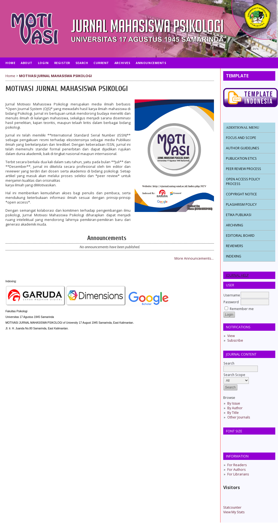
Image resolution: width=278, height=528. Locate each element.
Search (240, 366)
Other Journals (238, 417)
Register (62, 63)
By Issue (233, 403)
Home (10, 63)
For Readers (237, 465)
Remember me (242, 309)
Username (231, 295)
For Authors (236, 469)
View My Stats (233, 512)
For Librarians (238, 474)
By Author (235, 408)
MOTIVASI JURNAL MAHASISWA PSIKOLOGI (55, 76)
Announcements (151, 63)
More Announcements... (194, 258)
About (26, 63)
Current (101, 63)
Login (43, 63)
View (231, 335)
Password (231, 302)
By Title (233, 412)
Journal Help (237, 275)
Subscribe (235, 340)
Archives (122, 63)
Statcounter (232, 507)
